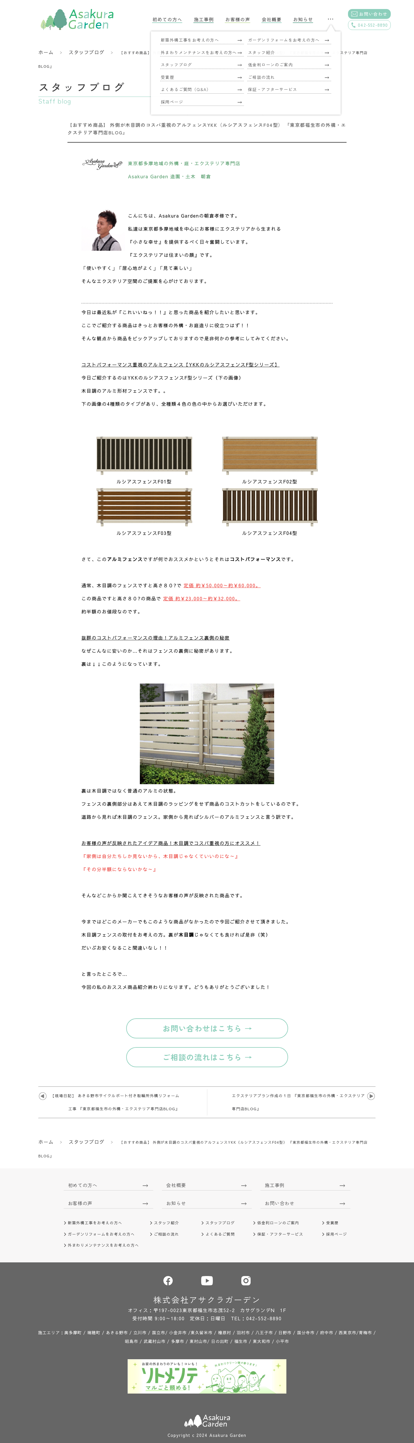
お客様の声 (237, 19)
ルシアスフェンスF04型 (269, 533)
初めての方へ (167, 19)
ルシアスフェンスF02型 (269, 481)
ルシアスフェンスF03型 (144, 533)
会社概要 (272, 19)
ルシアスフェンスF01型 (144, 481)
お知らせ (303, 19)
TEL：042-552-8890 (256, 1318)
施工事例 (204, 19)
